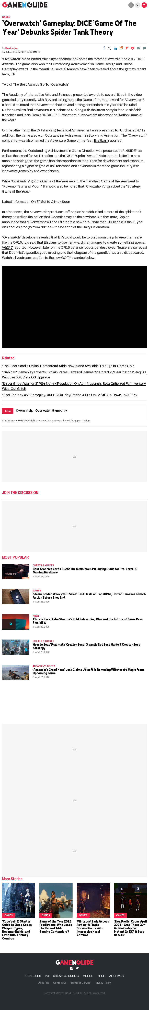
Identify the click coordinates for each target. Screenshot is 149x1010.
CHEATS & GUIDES (43, 565)
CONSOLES (33, 976)
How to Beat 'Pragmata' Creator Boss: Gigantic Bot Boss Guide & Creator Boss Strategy (86, 646)
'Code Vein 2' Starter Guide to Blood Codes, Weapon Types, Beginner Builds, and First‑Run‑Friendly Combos (17, 929)
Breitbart (101, 140)
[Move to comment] (144, 48)
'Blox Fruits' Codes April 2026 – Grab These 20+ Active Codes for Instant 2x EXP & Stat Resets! (130, 928)
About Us (43, 982)
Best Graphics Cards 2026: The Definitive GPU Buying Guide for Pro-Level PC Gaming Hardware (85, 570)
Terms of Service (80, 982)
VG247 (7, 247)
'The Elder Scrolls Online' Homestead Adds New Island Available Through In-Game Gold (68, 366)
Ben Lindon (11, 48)
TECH (101, 976)
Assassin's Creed (44, 666)
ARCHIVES (116, 976)
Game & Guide (19, 420)
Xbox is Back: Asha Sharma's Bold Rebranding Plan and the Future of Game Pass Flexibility (87, 620)
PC (47, 976)
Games (6, 17)
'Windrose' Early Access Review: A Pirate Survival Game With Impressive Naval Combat (93, 928)
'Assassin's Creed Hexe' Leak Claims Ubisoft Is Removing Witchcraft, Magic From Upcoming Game (88, 671)
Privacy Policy (103, 982)
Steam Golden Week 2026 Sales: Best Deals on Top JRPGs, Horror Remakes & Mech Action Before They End (89, 595)
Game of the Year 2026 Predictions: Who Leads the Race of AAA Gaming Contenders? (55, 926)
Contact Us (59, 982)
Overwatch (24, 410)
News (36, 615)
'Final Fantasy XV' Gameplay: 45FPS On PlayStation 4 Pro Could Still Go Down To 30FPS (69, 395)
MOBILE (88, 976)
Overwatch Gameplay (51, 410)
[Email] (138, 48)
